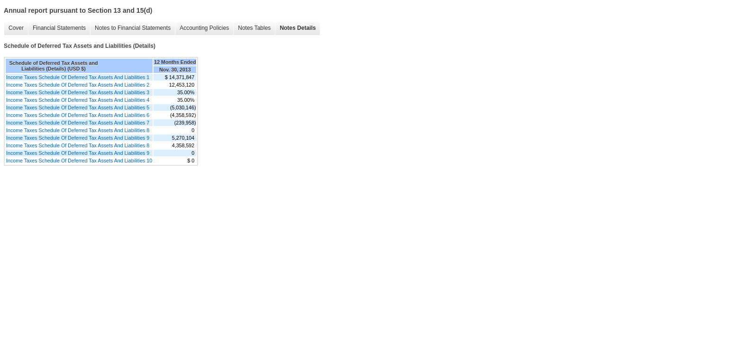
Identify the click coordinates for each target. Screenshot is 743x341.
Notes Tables (254, 28)
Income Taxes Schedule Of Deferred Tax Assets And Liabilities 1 (77, 77)
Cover (16, 28)
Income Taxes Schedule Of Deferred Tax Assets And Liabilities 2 (77, 85)
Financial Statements (59, 28)
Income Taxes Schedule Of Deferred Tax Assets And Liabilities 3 (77, 92)
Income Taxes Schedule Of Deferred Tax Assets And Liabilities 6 (77, 115)
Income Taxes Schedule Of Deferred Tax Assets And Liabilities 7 (77, 123)
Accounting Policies (204, 28)
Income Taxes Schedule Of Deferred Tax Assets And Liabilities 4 (77, 100)
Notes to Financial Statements (133, 28)
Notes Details (298, 28)
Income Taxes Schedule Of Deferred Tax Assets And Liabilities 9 (77, 138)
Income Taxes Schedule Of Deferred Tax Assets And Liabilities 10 (79, 160)
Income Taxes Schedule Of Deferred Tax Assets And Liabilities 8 (77, 130)
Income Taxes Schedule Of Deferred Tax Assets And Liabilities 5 (77, 107)
